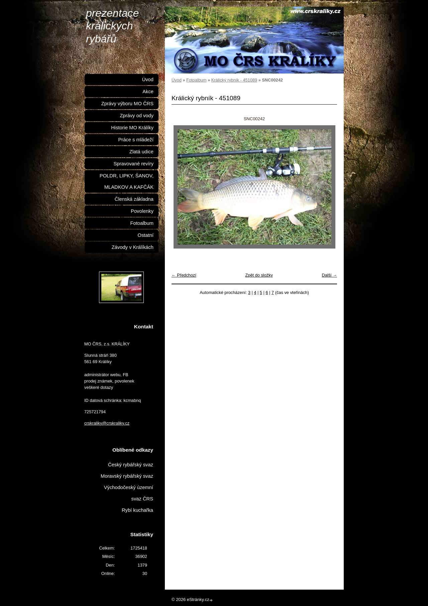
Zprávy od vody (136, 115)
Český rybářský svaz (130, 464)
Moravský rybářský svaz (127, 476)
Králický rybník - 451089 (234, 80)
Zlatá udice (141, 151)
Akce (147, 91)
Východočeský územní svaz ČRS (128, 493)
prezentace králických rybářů (112, 26)
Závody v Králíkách (132, 247)
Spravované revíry (133, 163)
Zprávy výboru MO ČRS (127, 103)
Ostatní (145, 235)
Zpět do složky (259, 275)
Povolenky (142, 211)
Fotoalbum (196, 80)
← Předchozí (184, 275)
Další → (329, 275)
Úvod (177, 80)
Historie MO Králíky (132, 127)
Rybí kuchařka (137, 510)
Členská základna (134, 199)
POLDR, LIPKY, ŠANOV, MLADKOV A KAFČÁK (126, 181)
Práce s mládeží (135, 139)
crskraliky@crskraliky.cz (106, 423)
